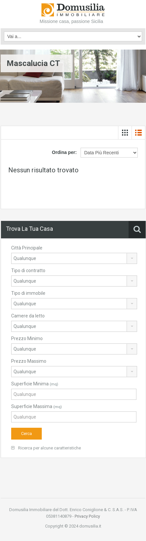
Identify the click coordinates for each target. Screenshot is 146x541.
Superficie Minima (34, 383)
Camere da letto (28, 315)
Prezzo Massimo (28, 361)
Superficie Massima (36, 406)
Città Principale (26, 247)
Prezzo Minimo (27, 338)
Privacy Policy (87, 516)
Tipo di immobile (28, 293)
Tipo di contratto (28, 270)
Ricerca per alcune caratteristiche (46, 447)
